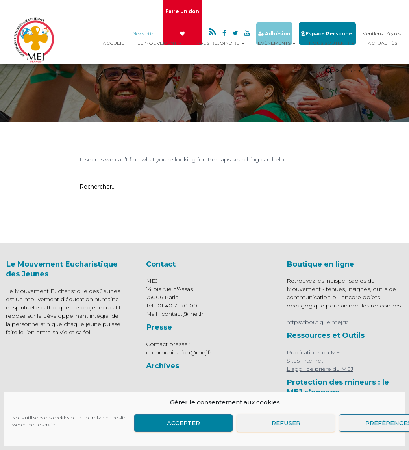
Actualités (382, 43)
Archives (162, 365)
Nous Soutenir (331, 43)
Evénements (277, 43)
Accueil (113, 43)
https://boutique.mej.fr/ (317, 322)
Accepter (183, 423)
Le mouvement (159, 43)
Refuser (286, 423)
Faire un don (182, 22)
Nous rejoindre (219, 43)
